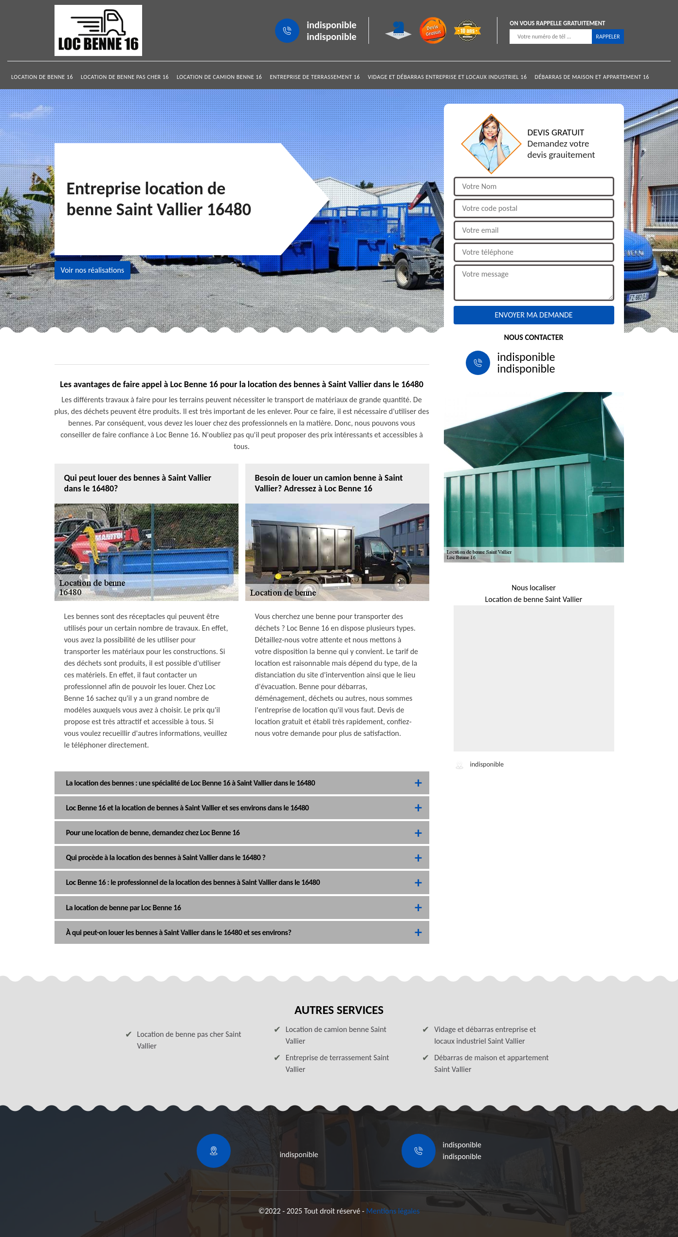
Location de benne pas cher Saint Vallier (189, 1040)
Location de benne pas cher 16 (125, 77)
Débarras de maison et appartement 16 (592, 77)
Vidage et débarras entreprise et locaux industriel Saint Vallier (485, 1035)
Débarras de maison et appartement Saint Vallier (491, 1063)
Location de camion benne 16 (219, 77)
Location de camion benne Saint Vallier (336, 1035)
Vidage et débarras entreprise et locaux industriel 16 (447, 77)
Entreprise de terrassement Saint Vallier (337, 1063)
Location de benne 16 (42, 77)
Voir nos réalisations (93, 270)
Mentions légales (393, 1211)
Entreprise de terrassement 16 (315, 77)
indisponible (331, 25)
